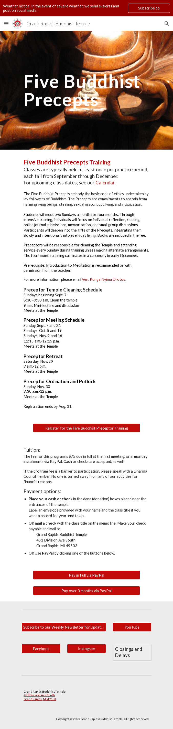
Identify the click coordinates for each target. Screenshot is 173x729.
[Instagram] (86, 648)
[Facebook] (41, 648)
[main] (86, 90)
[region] (86, 8)
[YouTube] (132, 627)
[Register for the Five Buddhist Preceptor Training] (86, 428)
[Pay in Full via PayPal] (86, 575)
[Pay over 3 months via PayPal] (86, 591)
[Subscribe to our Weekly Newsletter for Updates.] (63, 627)
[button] (6, 23)
